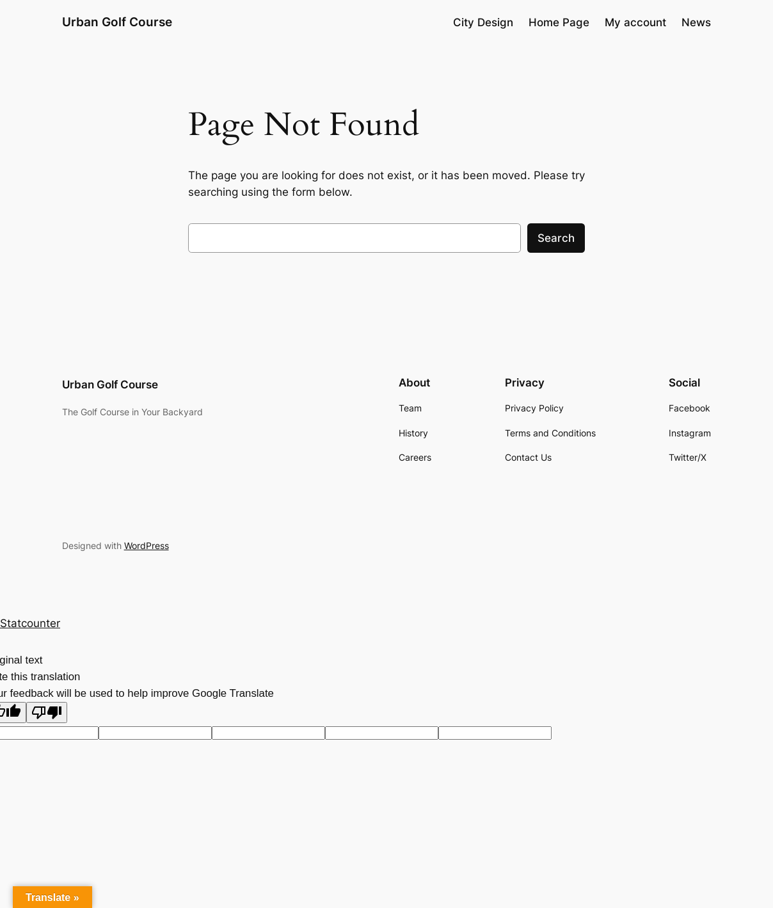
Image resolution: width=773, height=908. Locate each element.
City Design (483, 22)
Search (556, 238)
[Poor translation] (46, 712)
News (696, 22)
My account (635, 22)
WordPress (146, 545)
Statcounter (30, 623)
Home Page (559, 22)
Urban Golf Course (117, 22)
